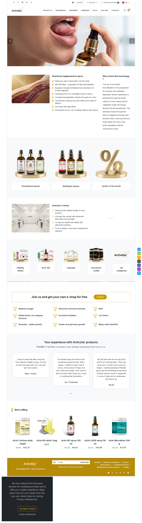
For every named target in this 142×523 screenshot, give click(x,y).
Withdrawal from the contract (108, 514)
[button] (70, 440)
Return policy (105, 512)
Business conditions (111, 509)
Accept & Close (27, 508)
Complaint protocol (121, 512)
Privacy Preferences (27, 514)
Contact (80, 2)
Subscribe (84, 509)
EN (125, 2)
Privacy (125, 509)
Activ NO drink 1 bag (71, 487)
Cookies (126, 514)
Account (92, 2)
